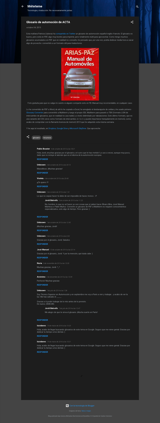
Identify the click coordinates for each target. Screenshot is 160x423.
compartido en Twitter (65, 34)
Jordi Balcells (51, 200)
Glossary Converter (34, 112)
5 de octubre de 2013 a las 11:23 (71, 200)
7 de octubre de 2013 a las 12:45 (59, 222)
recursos (47, 138)
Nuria (39, 263)
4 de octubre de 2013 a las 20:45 (56, 178)
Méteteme (34, 6)
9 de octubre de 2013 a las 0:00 (58, 236)
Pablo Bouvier (43, 149)
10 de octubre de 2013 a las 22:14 (62, 250)
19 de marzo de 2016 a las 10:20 (59, 326)
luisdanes (41, 325)
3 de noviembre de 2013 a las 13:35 (56, 263)
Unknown (41, 165)
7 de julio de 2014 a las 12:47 (69, 308)
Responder (42, 159)
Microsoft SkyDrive (78, 128)
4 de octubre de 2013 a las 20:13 (59, 165)
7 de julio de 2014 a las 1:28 (57, 291)
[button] (132, 22)
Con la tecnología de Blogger (80, 405)
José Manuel (43, 249)
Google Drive (62, 128)
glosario (36, 138)
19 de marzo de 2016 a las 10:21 (59, 342)
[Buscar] (137, 7)
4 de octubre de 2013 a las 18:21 (63, 149)
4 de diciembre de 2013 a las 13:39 (59, 277)
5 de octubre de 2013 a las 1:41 (58, 192)
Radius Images (86, 411)
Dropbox (52, 128)
